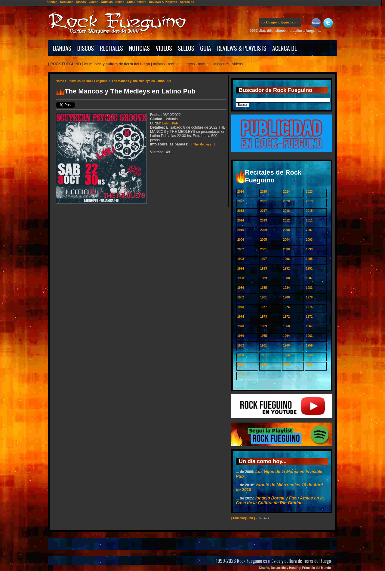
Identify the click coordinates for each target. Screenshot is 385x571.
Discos (81, 2)
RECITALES (111, 48)
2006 (240, 239)
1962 (240, 345)
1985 (263, 287)
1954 (240, 364)
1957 (263, 355)
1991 (309, 268)
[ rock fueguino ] (243, 518)
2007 (309, 230)
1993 (263, 268)
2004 (286, 239)
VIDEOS (164, 48)
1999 (309, 249)
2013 (263, 220)
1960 (286, 345)
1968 (286, 326)
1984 (286, 287)
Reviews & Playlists (163, 2)
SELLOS (186, 48)
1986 (240, 287)
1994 (240, 268)
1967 (309, 326)
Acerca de (187, 2)
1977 (263, 307)
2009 (263, 230)
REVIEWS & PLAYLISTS (241, 48)
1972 (286, 316)
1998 (240, 259)
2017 (263, 210)
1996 (286, 259)
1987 (309, 278)
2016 (286, 210)
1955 (309, 355)
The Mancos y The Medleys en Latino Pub (141, 81)
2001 (263, 249)
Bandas (52, 2)
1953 (263, 364)
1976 (286, 307)
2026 (240, 191)
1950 (240, 374)
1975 (309, 307)
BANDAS (62, 48)
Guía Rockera (136, 2)
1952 (286, 364)
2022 (240, 201)
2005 (263, 239)
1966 (240, 335)
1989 (263, 278)
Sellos (119, 2)
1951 (309, 364)
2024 (286, 191)
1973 (263, 316)
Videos (93, 2)
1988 (286, 278)
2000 (286, 249)
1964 (286, 335)
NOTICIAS (139, 48)
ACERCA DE (284, 48)
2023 (309, 191)
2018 (240, 210)
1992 (286, 268)
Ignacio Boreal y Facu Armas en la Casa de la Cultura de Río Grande (280, 500)
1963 (309, 335)
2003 (309, 239)
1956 (286, 355)
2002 (240, 249)
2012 (286, 220)
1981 (263, 297)
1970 (240, 326)
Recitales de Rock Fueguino (87, 81)
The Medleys (202, 144)
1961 (263, 345)
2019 (309, 201)
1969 (263, 326)
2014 (240, 220)
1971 (309, 316)
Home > (61, 81)
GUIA (205, 48)
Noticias (107, 2)
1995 (309, 259)
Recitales (66, 2)
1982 (240, 297)
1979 (309, 297)
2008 (286, 230)
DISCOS (85, 48)
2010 (240, 230)
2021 (263, 201)
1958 (240, 355)
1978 (240, 307)
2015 (309, 210)
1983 (309, 287)
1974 (240, 316)
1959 (309, 345)
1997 (263, 259)
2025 (263, 191)
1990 (240, 278)
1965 (263, 335)
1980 (286, 297)
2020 (286, 201)
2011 (309, 220)
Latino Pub (170, 123)
